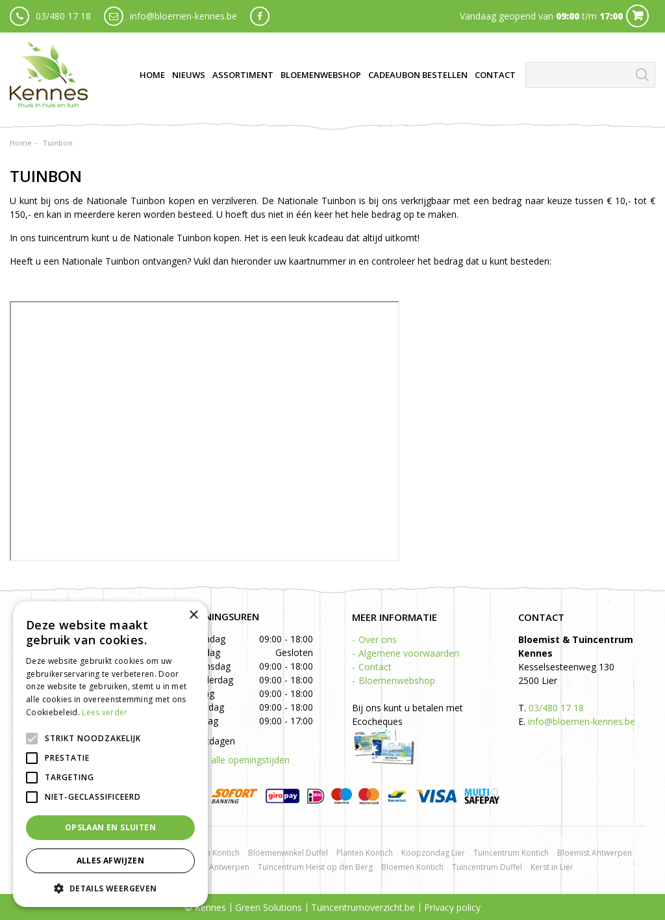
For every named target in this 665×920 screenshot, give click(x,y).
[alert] (110, 754)
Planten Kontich (364, 852)
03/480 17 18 (63, 16)
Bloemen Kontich (412, 867)
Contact (375, 667)
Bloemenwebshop (396, 680)
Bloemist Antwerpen (594, 852)
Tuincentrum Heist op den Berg (315, 867)
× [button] (193, 615)
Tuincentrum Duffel (487, 867)
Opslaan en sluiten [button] (110, 827)
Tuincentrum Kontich (511, 852)
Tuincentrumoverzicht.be (363, 907)
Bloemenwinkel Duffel (288, 852)
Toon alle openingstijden (238, 760)
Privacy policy (452, 907)
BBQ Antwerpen (219, 867)
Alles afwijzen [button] (111, 860)
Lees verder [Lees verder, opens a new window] (104, 712)
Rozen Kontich (214, 852)
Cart (637, 16)
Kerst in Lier (552, 867)
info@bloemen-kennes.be (183, 16)
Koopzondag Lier (433, 852)
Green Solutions (268, 907)
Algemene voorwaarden (408, 653)
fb (260, 16)
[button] (110, 888)
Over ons (377, 639)
